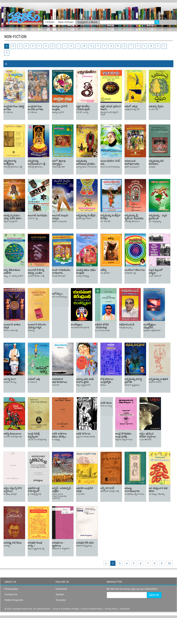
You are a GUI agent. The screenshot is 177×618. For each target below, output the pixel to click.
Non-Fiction (65, 22)
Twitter (60, 594)
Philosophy (11, 589)
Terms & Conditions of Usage (66, 609)
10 (169, 563)
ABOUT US (10, 582)
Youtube (61, 600)
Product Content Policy (92, 609)
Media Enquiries (13, 600)
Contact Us (10, 594)
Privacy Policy (111, 609)
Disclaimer (125, 609)
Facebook (61, 589)
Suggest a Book (87, 22)
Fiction (49, 22)
